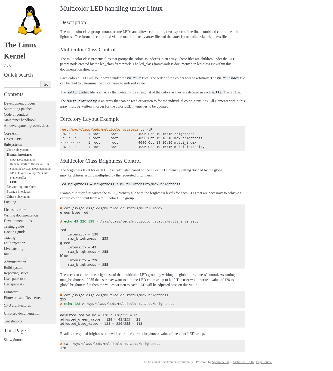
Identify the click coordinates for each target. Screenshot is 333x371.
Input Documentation (23, 159)
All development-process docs (26, 125)
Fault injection (14, 243)
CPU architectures (17, 305)
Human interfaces (19, 154)
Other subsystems (18, 196)
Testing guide (14, 226)
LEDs (13, 182)
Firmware (11, 292)
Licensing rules (15, 210)
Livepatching (13, 248)
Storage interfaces (19, 191)
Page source (264, 362)
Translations (13, 321)
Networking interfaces (21, 187)
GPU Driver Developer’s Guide (29, 173)
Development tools (18, 221)
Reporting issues (16, 273)
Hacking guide (14, 232)
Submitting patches (18, 109)
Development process (20, 103)
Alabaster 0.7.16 (243, 362)
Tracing (9, 237)
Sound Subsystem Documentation (30, 168)
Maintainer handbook (19, 120)
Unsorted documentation (22, 313)
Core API (11, 133)
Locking (10, 202)
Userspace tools (15, 279)
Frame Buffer (18, 177)
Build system (13, 267)
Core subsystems (18, 149)
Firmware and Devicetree (22, 298)
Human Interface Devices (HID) (29, 164)
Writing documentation (21, 215)
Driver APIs (13, 139)
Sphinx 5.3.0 (220, 362)
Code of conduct (16, 114)
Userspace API (15, 284)
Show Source (13, 340)
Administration (15, 262)
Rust (7, 254)
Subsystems (13, 144)
